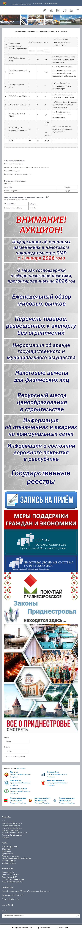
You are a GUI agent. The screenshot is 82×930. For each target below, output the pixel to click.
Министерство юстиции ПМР (12, 882)
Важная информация (10, 847)
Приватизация (7, 854)
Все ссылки (21, 769)
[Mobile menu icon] (78, 10)
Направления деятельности (12, 823)
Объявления (6, 849)
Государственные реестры (13, 164)
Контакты (5, 837)
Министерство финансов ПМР (13, 879)
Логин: (6, 737)
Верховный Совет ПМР (10, 875)
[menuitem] (44, 10)
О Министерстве (8, 821)
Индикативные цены (12, 171)
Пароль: (7, 747)
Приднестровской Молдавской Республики (21, 3)
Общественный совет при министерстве (16, 858)
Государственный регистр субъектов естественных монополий (26, 167)
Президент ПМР (8, 872)
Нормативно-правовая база (12, 828)
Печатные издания (9, 861)
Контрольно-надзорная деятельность (15, 833)
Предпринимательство (10, 856)
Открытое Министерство (11, 825)
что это (22, 756)
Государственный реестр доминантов (17, 174)
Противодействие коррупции (12, 835)
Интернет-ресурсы (9, 863)
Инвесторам (6, 851)
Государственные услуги (11, 830)
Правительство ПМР (9, 877)
